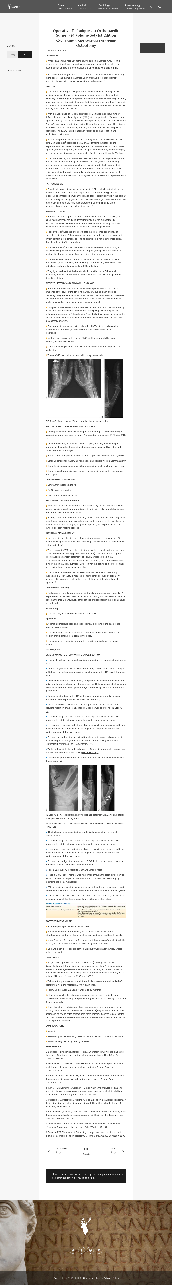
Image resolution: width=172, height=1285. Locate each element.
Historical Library (92, 1278)
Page (61, 1150)
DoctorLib (58, 1278)
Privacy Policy (111, 1278)
